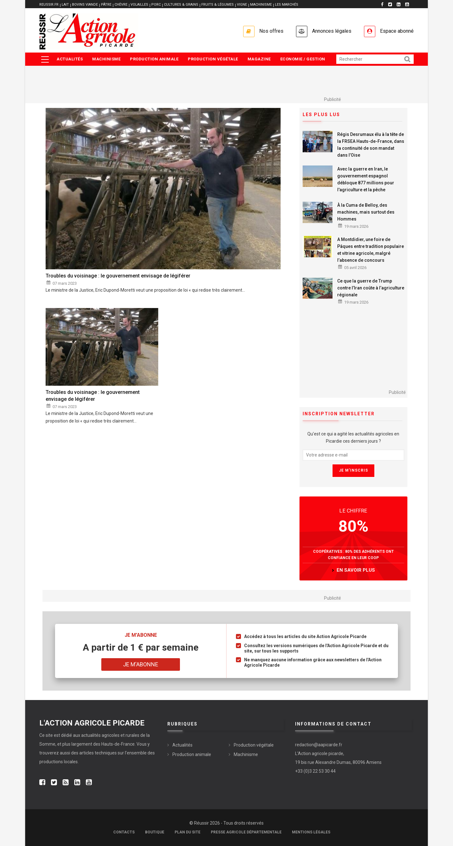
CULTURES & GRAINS (181, 5)
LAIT (65, 5)
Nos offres (271, 31)
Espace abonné (397, 31)
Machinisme (106, 59)
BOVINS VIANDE (85, 5)
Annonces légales (331, 31)
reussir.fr (49, 5)
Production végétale (213, 59)
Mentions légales (311, 832)
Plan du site (187, 832)
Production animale (154, 59)
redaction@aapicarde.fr (318, 744)
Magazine (259, 59)
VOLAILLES (139, 5)
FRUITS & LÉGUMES (217, 5)
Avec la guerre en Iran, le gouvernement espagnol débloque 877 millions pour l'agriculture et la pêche (365, 179)
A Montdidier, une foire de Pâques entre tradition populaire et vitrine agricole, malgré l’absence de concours (370, 250)
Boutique (154, 832)
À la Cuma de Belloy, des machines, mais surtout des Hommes (365, 212)
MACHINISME (261, 5)
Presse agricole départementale (246, 832)
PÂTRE (106, 5)
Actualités (70, 59)
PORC (156, 5)
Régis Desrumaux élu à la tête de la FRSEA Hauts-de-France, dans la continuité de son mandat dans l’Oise (370, 145)
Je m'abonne (140, 664)
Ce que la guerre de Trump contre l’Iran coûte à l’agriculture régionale (370, 287)
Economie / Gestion (302, 59)
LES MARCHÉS (286, 5)
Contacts (124, 832)
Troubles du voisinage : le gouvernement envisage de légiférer (118, 276)
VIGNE (242, 5)
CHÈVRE (121, 5)
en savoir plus (356, 570)
